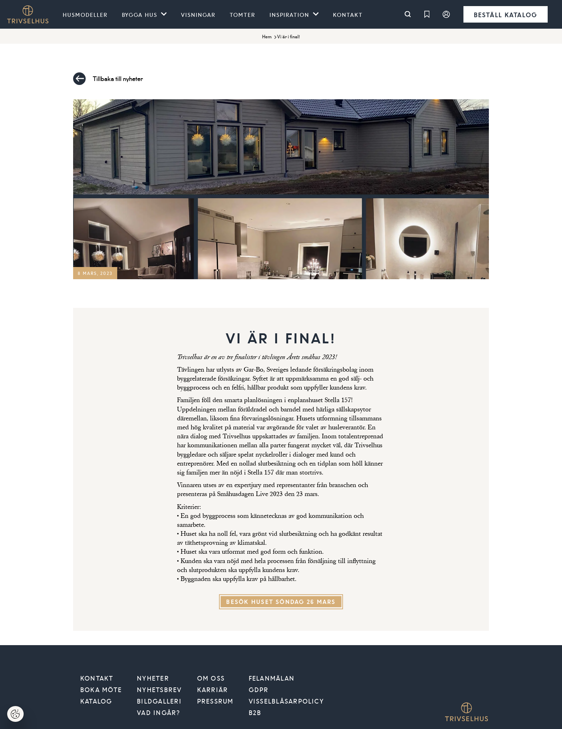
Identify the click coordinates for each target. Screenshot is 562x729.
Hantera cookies (19, 716)
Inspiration (290, 14)
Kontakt (348, 14)
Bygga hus (140, 14)
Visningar (198, 14)
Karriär (212, 690)
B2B (255, 712)
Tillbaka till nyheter (108, 78)
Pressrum (215, 701)
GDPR (259, 690)
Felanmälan (272, 678)
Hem (267, 36)
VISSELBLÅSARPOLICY (286, 701)
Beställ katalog (506, 14)
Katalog (96, 701)
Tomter (242, 14)
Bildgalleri (159, 701)
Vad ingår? (158, 712)
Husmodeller (85, 14)
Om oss (211, 678)
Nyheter (153, 678)
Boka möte (101, 690)
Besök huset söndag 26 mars (280, 601)
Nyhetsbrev (159, 690)
